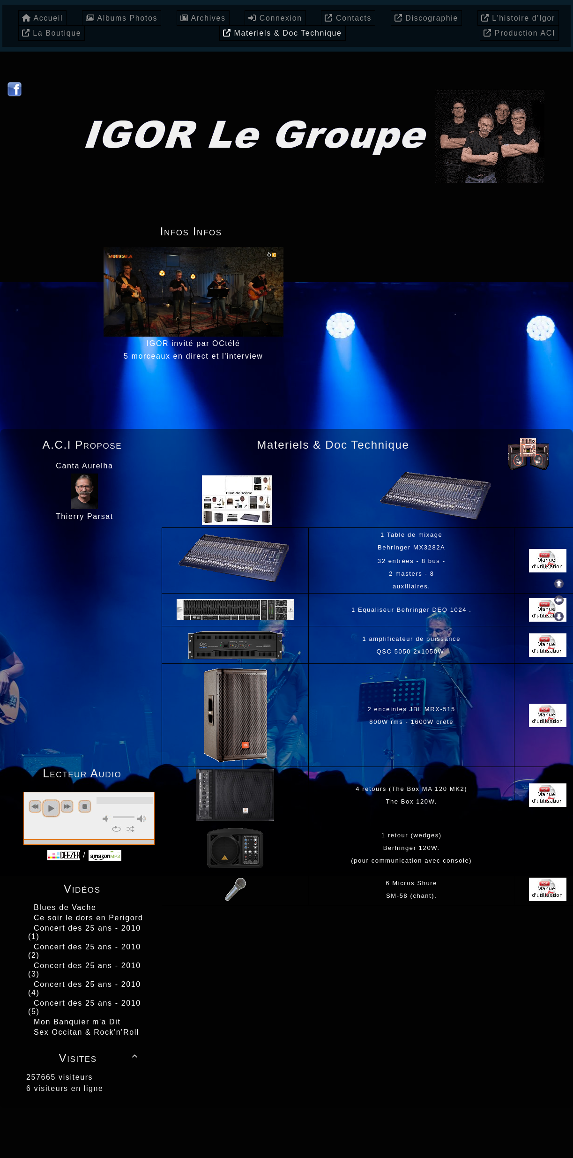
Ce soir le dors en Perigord (88, 918)
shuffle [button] (130, 829)
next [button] (67, 806)
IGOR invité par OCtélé (193, 343)
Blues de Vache (65, 907)
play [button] (51, 808)
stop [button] (84, 806)
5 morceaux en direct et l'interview (193, 356)
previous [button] (35, 806)
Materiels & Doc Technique (335, 447)
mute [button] (107, 818)
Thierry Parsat (84, 516)
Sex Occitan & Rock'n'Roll (86, 1032)
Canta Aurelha (84, 466)
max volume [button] (141, 818)
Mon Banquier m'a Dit (77, 1022)
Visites (100, 1058)
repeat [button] (116, 829)
